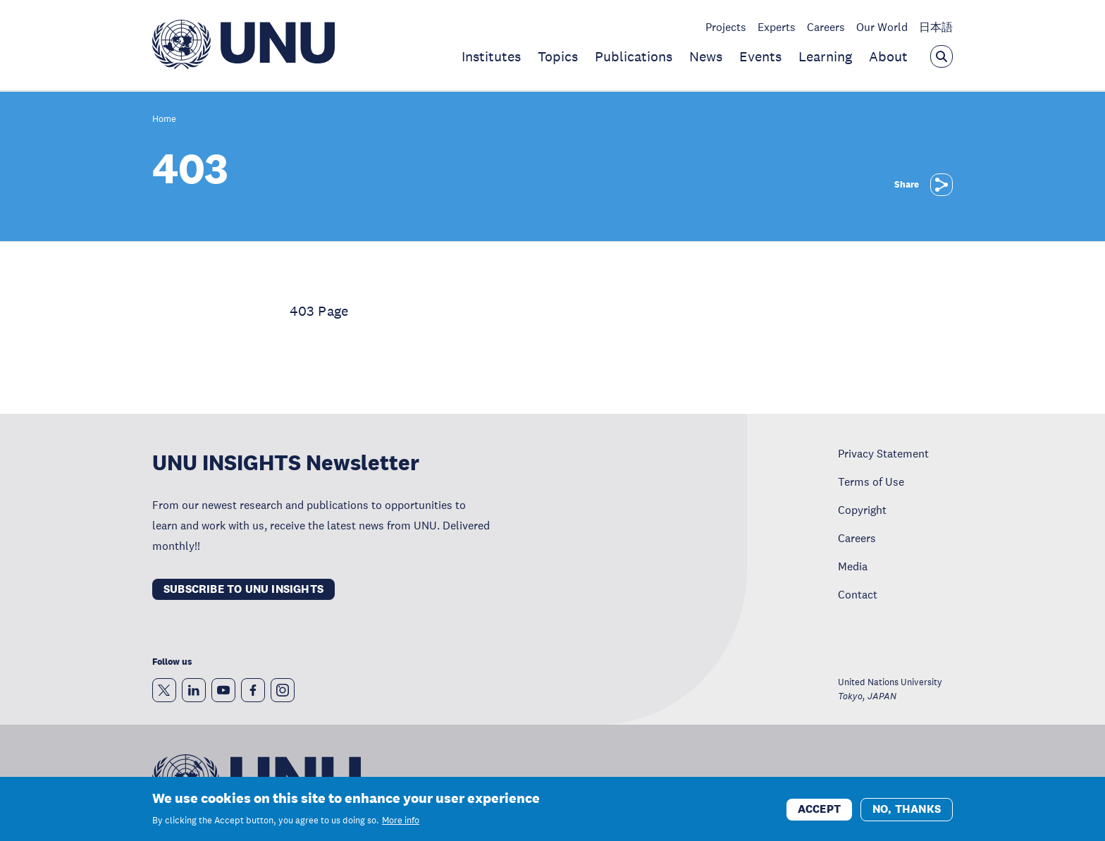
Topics (558, 56)
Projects (725, 27)
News (705, 56)
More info (400, 826)
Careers (826, 27)
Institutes (491, 56)
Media (853, 566)
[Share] (941, 184)
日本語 (936, 27)
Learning (825, 56)
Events (760, 56)
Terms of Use (871, 481)
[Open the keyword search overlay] (941, 56)
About (888, 56)
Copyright (862, 510)
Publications (633, 56)
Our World (882, 27)
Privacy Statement (883, 453)
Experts (777, 27)
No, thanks (906, 813)
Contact (857, 594)
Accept (819, 813)
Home (164, 119)
